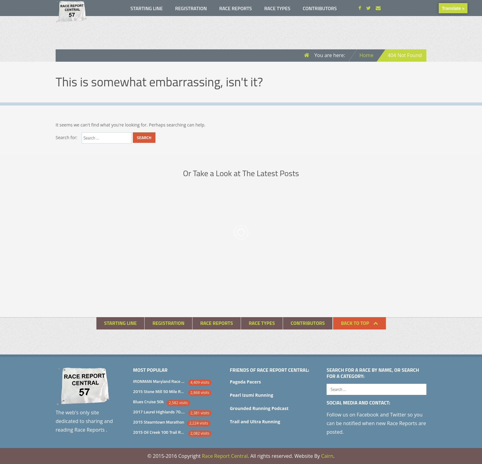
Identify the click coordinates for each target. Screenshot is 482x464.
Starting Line (146, 8)
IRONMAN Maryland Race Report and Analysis (159, 381)
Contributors (320, 8)
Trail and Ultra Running (255, 422)
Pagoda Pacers (245, 382)
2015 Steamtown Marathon (158, 422)
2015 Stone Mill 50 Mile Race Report (159, 391)
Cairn (327, 456)
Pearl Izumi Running (251, 395)
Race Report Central (224, 456)
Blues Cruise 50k (148, 401)
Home (366, 55)
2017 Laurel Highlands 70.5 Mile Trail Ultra (159, 411)
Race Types (277, 8)
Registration (191, 8)
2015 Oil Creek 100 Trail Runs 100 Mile (159, 432)
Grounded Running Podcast (259, 408)
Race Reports (235, 8)
